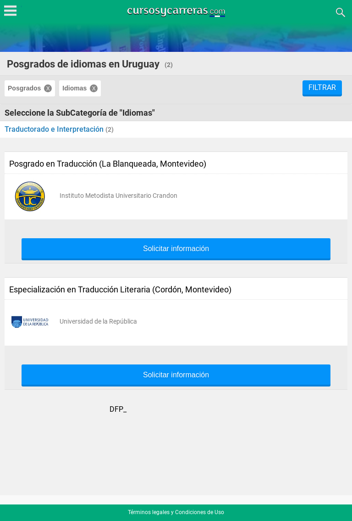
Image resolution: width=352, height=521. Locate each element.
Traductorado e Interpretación (55, 129)
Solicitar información (176, 248)
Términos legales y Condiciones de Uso (176, 512)
